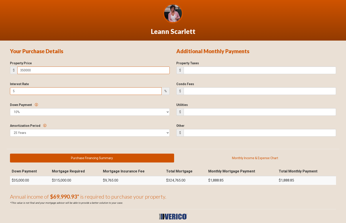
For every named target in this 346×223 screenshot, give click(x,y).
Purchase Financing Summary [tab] (92, 158)
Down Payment (24, 105)
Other (180, 125)
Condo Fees (185, 84)
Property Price (21, 63)
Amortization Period (28, 125)
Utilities (182, 105)
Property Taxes (187, 63)
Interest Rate (19, 84)
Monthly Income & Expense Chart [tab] (255, 158)
